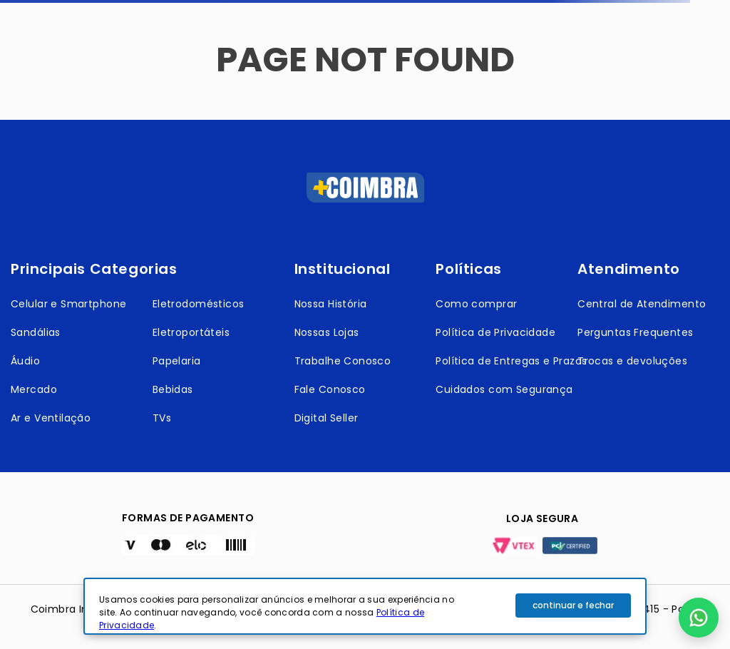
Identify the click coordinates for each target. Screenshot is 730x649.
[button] (699, 618)
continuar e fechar (573, 605)
